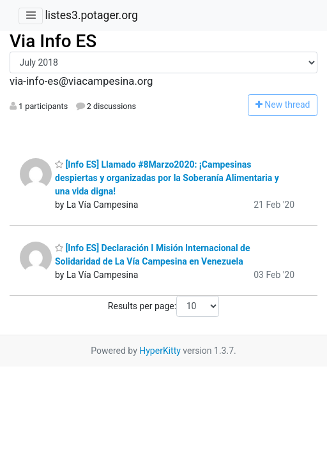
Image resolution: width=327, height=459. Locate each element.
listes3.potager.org (91, 15)
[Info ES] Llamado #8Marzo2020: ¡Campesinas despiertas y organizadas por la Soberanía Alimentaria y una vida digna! (167, 177)
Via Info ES (53, 41)
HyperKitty (160, 351)
